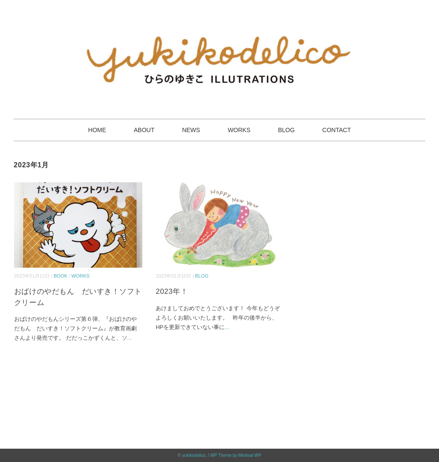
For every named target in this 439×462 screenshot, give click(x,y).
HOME (97, 130)
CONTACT (336, 130)
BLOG (286, 130)
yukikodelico (193, 455)
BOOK (60, 275)
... (129, 338)
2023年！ (172, 291)
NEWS (191, 130)
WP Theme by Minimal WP (235, 455)
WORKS (239, 130)
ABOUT (144, 130)
